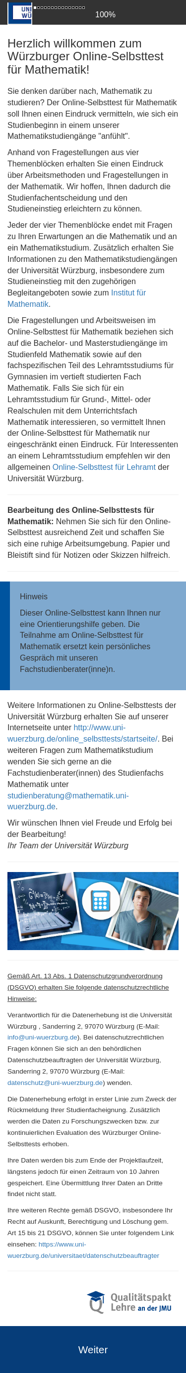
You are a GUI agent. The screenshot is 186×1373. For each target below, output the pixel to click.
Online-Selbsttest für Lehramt (104, 467)
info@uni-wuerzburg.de (42, 1037)
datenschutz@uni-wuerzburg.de (55, 1082)
